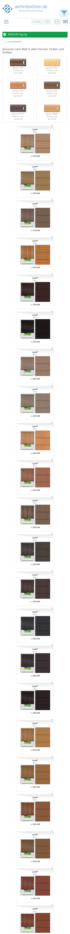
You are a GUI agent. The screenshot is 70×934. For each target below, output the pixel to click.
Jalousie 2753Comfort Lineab (52, 66)
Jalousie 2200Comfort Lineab (18, 89)
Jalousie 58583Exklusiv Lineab (52, 112)
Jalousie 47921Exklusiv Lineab (18, 112)
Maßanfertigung (17, 34)
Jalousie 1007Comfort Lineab (18, 66)
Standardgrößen (14, 41)
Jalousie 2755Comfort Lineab (52, 89)
